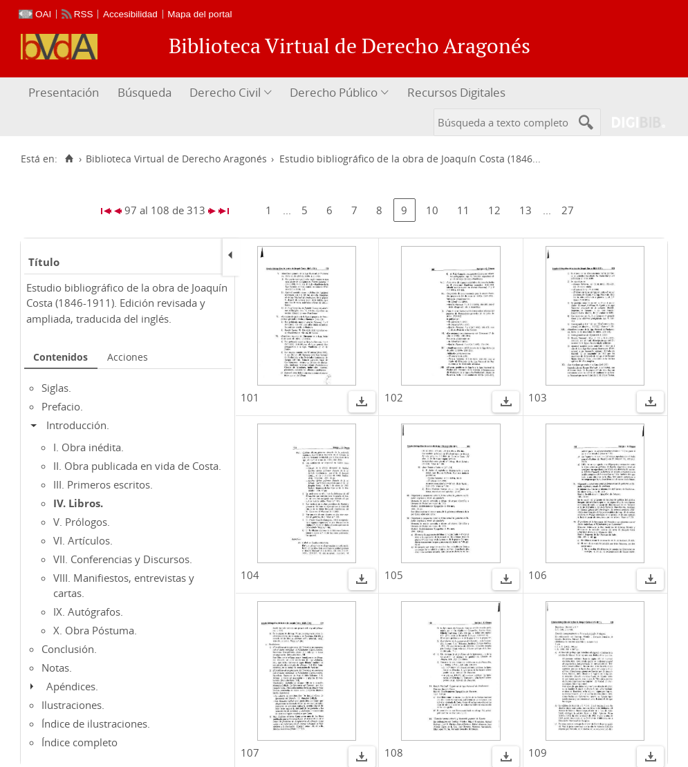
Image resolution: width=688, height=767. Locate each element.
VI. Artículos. (83, 540)
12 (494, 210)
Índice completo (79, 742)
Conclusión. (69, 649)
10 (432, 210)
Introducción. (77, 425)
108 (393, 752)
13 (525, 210)
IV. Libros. (78, 503)
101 (250, 397)
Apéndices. (72, 686)
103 (537, 397)
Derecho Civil (225, 92)
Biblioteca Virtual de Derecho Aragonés (176, 159)
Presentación (63, 92)
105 (393, 575)
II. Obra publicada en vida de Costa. (137, 466)
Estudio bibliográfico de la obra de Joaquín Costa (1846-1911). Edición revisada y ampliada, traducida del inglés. (126, 303)
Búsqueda (144, 92)
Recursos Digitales (456, 92)
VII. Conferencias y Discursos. (122, 559)
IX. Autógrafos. (88, 611)
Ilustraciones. (72, 705)
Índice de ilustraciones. (95, 723)
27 (567, 210)
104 (250, 575)
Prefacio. (62, 406)
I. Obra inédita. (88, 447)
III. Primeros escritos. (103, 484)
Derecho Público (334, 92)
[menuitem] (65, 92)
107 (250, 752)
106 (537, 575)
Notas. (56, 667)
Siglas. (56, 388)
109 (537, 752)
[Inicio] (69, 159)
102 (393, 397)
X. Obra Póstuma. (95, 630)
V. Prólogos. (81, 522)
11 (463, 210)
